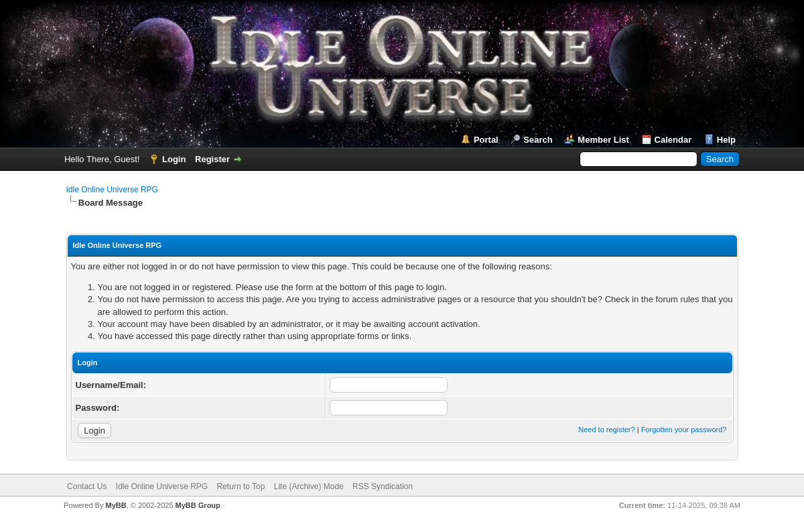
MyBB (115, 505)
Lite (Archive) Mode (309, 486)
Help (726, 140)
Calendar (673, 140)
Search (537, 140)
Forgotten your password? (684, 430)
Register (212, 159)
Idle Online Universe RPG (112, 189)
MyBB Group (198, 505)
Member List (603, 140)
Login (174, 159)
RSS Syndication (382, 486)
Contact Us (87, 486)
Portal (486, 140)
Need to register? (606, 430)
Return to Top (241, 486)
